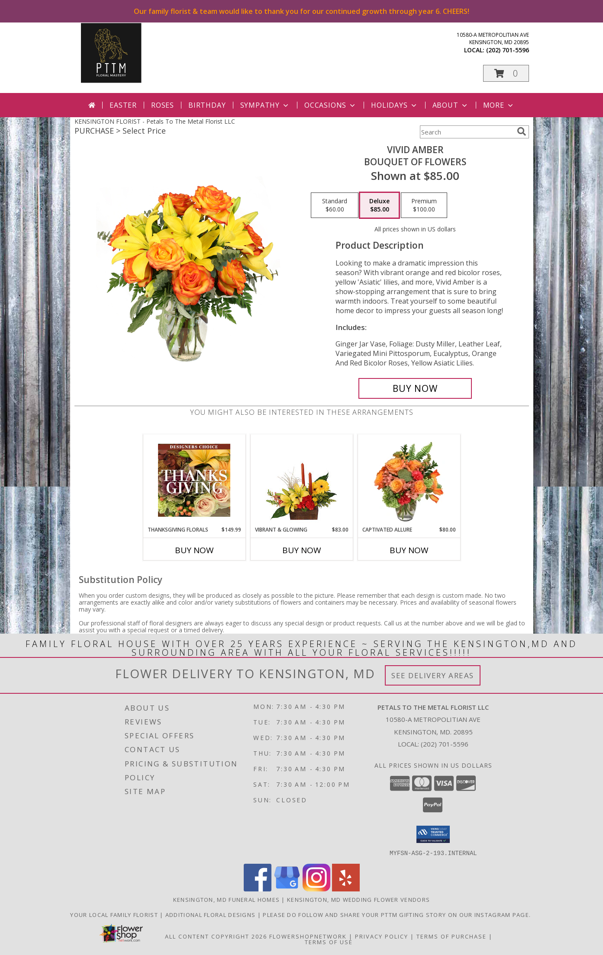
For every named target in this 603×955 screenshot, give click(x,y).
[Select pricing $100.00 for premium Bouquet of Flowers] (424, 205)
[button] (506, 73)
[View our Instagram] (316, 888)
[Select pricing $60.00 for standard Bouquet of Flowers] (334, 205)
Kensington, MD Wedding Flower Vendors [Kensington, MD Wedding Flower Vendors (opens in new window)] (358, 899)
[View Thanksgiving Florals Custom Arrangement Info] (194, 480)
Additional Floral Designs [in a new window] (211, 914)
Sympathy (265, 105)
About (450, 105)
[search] (522, 131)
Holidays (394, 105)
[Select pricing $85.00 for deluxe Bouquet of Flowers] (379, 205)
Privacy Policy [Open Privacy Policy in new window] (381, 936)
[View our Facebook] (257, 888)
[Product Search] (466, 132)
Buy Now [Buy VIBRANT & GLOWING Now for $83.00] (301, 550)
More (499, 105)
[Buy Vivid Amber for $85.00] (415, 388)
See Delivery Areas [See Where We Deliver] (432, 675)
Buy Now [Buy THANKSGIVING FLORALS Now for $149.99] (194, 550)
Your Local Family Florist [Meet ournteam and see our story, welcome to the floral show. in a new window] (115, 914)
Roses (162, 105)
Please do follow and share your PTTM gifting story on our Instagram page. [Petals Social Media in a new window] (397, 914)
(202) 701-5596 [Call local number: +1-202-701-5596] (507, 50)
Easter (123, 105)
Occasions (330, 105)
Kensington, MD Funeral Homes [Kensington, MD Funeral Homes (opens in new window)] (226, 899)
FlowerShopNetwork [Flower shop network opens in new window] (308, 936)
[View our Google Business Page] (287, 888)
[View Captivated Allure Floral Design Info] (409, 480)
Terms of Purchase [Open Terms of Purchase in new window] (451, 936)
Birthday (207, 105)
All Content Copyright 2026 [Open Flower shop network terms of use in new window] (216, 936)
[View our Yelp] (346, 888)
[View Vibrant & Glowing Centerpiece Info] (301, 480)
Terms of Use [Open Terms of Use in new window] (329, 941)
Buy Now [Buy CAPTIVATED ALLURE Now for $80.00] (409, 550)
